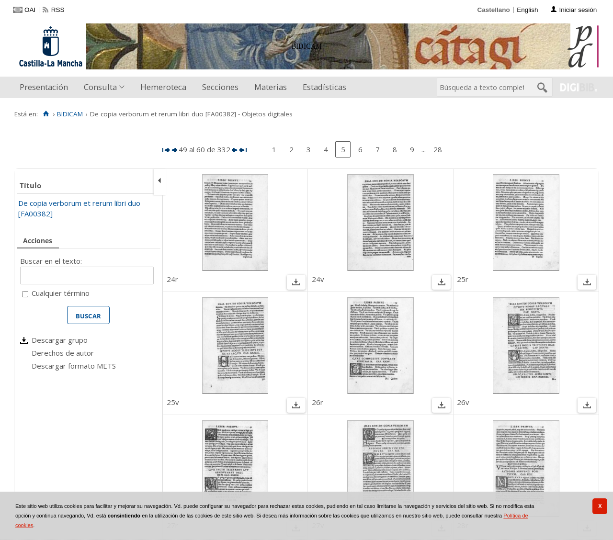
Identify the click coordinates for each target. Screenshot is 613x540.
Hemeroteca (163, 86)
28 (437, 149)
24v (318, 279)
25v (173, 402)
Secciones (220, 86)
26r (317, 402)
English (527, 9)
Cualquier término (61, 293)
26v (463, 402)
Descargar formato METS (74, 366)
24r (172, 279)
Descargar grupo (60, 340)
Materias (270, 86)
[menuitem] (46, 87)
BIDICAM (70, 114)
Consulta (100, 86)
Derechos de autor (63, 353)
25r (462, 279)
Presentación (44, 86)
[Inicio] (46, 114)
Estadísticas (324, 86)
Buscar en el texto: (51, 261)
